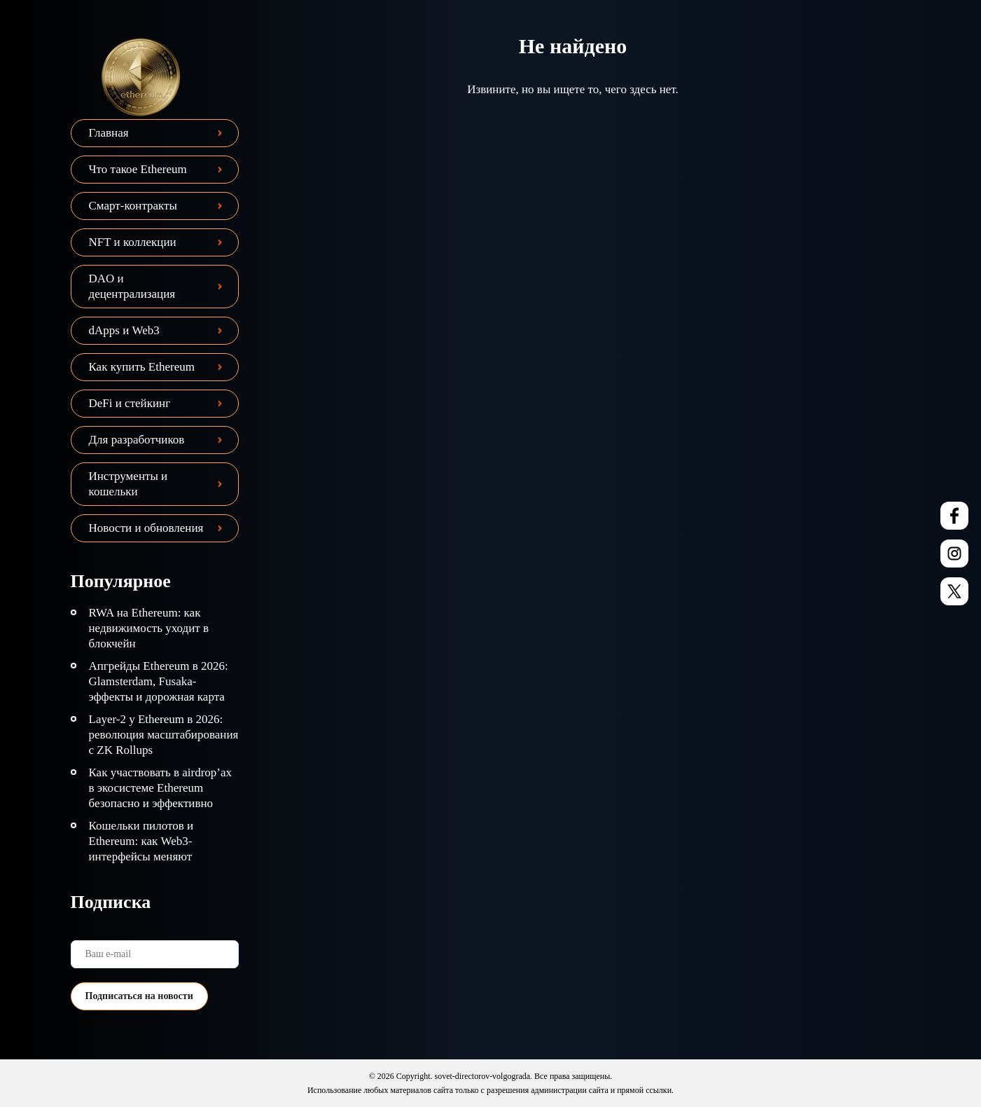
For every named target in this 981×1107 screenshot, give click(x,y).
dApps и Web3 (124, 330)
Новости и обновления (146, 528)
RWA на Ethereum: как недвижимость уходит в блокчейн (149, 628)
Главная (109, 132)
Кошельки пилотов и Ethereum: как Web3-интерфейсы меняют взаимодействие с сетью (150, 849)
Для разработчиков (137, 439)
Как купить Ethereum (142, 366)
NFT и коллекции (132, 242)
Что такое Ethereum (138, 169)
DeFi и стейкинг (130, 403)
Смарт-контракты (133, 205)
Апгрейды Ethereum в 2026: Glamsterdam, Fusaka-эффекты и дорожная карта (158, 681)
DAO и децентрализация (132, 286)
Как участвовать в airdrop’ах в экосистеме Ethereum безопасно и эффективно (160, 788)
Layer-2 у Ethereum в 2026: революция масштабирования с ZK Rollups (164, 735)
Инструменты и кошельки (128, 483)
